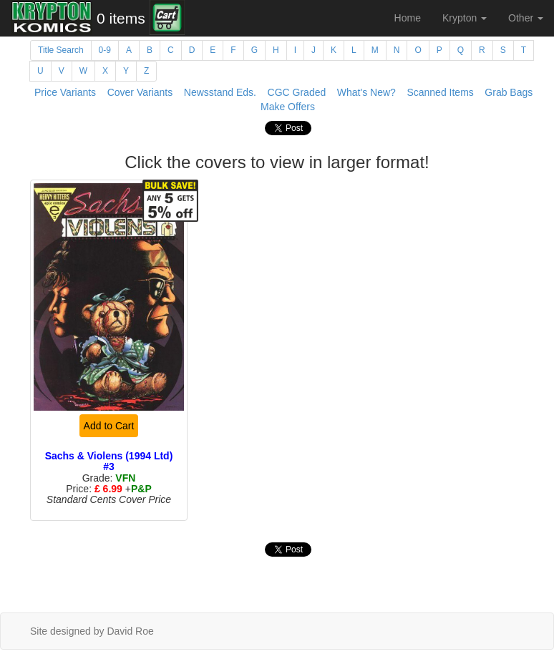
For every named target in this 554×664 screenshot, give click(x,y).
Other (525, 18)
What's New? (366, 92)
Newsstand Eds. (220, 92)
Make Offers (288, 106)
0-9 (105, 50)
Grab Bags (509, 92)
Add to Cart (109, 425)
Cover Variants (140, 92)
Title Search (61, 50)
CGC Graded (297, 92)
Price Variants (65, 92)
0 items (121, 18)
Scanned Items (440, 92)
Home (407, 18)
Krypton (464, 18)
